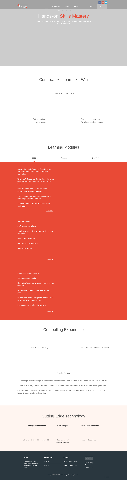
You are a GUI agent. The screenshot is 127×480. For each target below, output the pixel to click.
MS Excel (46, 461)
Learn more (49, 211)
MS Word (46, 465)
